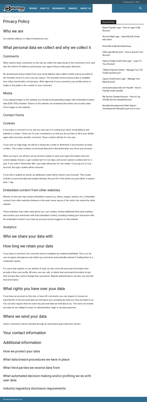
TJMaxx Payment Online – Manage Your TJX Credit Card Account (122, 71)
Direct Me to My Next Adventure (116, 46)
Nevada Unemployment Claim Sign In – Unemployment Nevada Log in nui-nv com (121, 107)
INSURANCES (58, 8)
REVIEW (33, 8)
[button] (140, 8)
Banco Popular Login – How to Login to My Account (121, 29)
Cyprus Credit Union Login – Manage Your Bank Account (121, 80)
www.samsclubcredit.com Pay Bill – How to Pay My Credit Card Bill (121, 89)
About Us (86, 8)
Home (5, 17)
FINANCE (72, 8)
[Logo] (15, 8)
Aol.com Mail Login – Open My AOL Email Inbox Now (120, 38)
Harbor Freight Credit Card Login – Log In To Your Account (122, 62)
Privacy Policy (102, 8)
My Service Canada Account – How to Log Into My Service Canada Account (121, 98)
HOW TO (44, 8)
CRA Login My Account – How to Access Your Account (122, 53)
